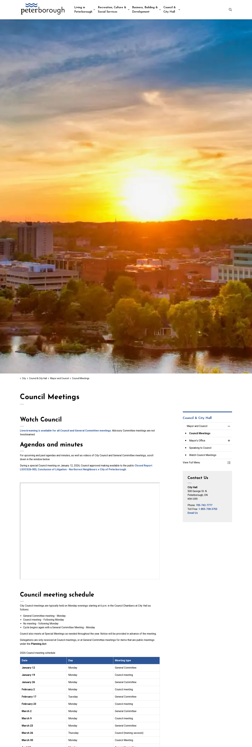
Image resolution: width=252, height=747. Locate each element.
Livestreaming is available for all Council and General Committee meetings (65, 430)
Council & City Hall (169, 9)
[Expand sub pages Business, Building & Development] (160, 9)
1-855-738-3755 (207, 509)
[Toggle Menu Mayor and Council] (229, 462)
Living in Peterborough (83, 9)
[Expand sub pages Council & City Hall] (179, 9)
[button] (204, 462)
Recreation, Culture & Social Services (112, 9)
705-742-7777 (204, 505)
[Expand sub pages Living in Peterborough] (94, 9)
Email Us (193, 512)
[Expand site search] (230, 10)
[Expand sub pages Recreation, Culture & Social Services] (129, 9)
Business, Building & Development (145, 9)
